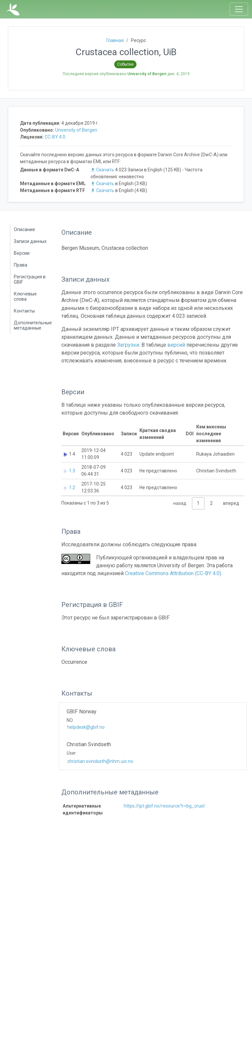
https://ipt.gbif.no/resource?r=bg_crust (164, 806)
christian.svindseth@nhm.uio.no (100, 761)
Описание (24, 229)
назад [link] (179, 503)
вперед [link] (231, 503)
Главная (115, 40)
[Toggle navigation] (239, 9)
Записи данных (30, 241)
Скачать (103, 169)
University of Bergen (76, 130)
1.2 (72, 487)
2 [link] (211, 503)
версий (176, 345)
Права (20, 265)
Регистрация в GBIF (30, 279)
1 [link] (198, 503)
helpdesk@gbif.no (86, 727)
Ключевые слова (25, 296)
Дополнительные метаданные (33, 325)
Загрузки (128, 345)
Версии (22, 253)
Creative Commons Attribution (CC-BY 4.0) (173, 573)
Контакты (24, 311)
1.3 (72, 470)
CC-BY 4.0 (55, 137)
